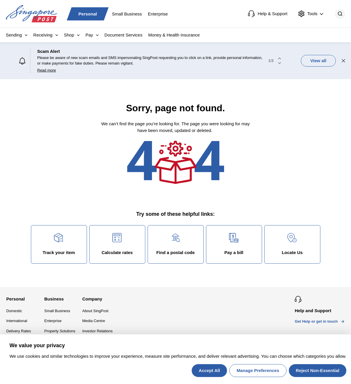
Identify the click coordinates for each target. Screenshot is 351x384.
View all (318, 60)
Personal (87, 13)
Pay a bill (233, 244)
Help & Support (267, 13)
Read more (46, 70)
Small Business (127, 13)
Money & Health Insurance (174, 34)
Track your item (59, 244)
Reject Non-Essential (317, 370)
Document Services (123, 34)
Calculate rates (117, 244)
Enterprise (158, 13)
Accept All (209, 370)
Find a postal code (175, 244)
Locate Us (292, 244)
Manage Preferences (258, 370)
